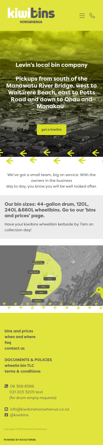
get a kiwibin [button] (51, 130)
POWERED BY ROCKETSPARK (20, 439)
